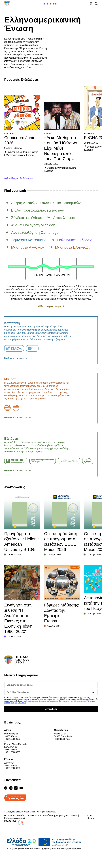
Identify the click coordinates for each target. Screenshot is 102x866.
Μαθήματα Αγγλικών (27, 247)
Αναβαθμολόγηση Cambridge (35, 232)
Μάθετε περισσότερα (49, 306)
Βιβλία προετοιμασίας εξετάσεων (37, 210)
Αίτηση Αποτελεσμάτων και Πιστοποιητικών (46, 203)
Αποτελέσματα (64, 218)
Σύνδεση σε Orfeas (26, 218)
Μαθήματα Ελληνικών (72, 247)
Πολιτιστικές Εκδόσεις (74, 240)
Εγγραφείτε (51, 709)
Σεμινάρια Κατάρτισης (28, 240)
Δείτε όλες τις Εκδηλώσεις (18, 178)
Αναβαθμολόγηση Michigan (33, 225)
